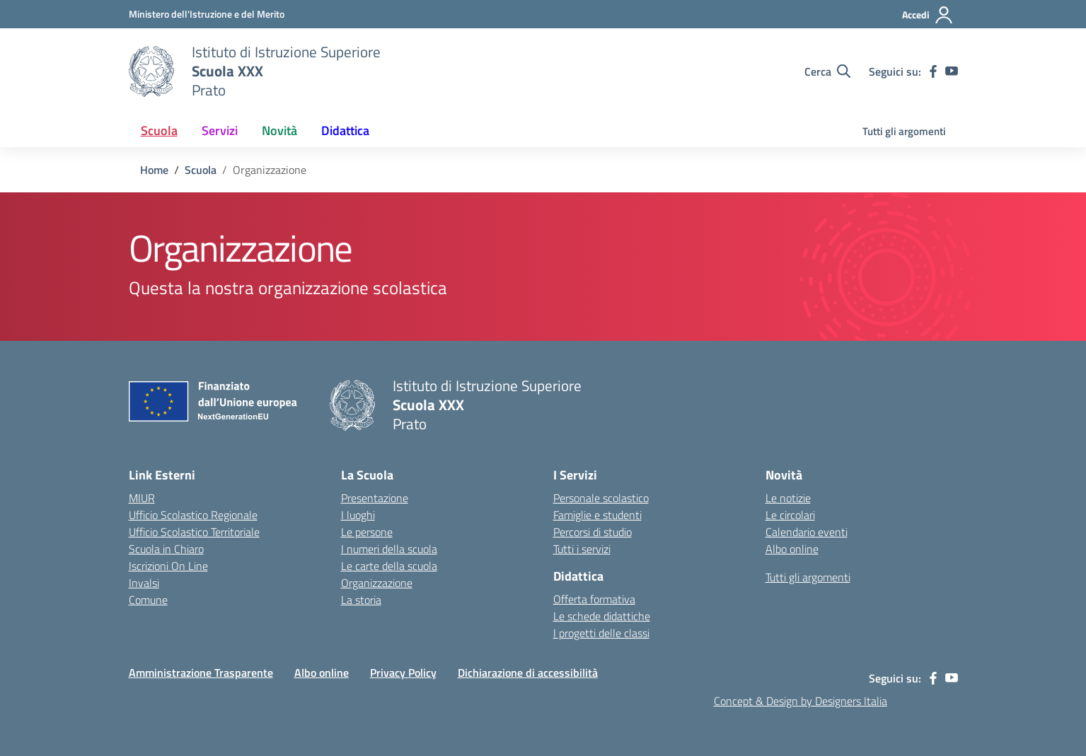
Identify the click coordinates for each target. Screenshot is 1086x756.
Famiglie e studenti (597, 514)
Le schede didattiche (601, 615)
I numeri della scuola (389, 548)
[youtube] (951, 71)
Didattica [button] (345, 130)
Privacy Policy (403, 672)
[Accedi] (928, 15)
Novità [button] (279, 130)
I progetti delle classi (601, 632)
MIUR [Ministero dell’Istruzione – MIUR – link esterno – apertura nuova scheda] (142, 497)
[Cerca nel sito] (827, 71)
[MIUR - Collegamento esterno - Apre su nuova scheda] (206, 13)
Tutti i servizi (582, 548)
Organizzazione (376, 582)
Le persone (367, 531)
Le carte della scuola (389, 565)
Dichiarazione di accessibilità (528, 672)
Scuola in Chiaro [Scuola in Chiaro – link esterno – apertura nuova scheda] (166, 548)
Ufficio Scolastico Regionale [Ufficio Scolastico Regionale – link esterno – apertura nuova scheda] (193, 514)
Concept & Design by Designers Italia (800, 700)
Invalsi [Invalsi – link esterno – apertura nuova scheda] (144, 582)
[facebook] (933, 71)
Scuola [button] (159, 130)
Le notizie (788, 497)
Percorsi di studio (592, 531)
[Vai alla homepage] (151, 71)
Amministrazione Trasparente (201, 672)
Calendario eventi (807, 531)
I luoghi (358, 514)
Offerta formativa (594, 599)
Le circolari (790, 514)
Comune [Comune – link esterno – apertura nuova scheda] (148, 599)
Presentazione (374, 497)
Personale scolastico (601, 497)
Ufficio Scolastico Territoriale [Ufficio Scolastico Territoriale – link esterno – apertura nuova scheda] (194, 531)
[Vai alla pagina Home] (154, 169)
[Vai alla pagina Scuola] (200, 169)
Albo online (792, 548)
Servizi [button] (220, 130)
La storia (361, 599)
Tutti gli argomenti (904, 131)
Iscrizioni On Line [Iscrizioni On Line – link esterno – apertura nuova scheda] (168, 565)
